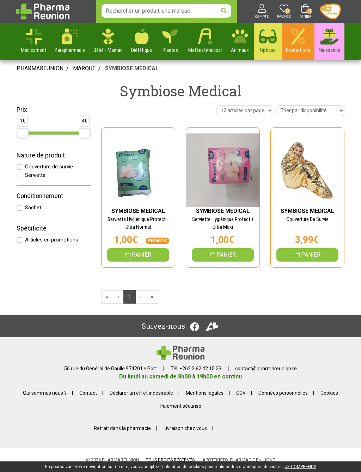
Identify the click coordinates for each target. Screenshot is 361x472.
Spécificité (32, 228)
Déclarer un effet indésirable (141, 393)
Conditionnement (40, 195)
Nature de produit (41, 155)
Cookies (329, 393)
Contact (88, 393)
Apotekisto (238, 459)
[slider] (23, 133)
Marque (84, 68)
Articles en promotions (51, 240)
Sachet (33, 207)
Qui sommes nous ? (45, 393)
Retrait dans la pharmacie (122, 428)
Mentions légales (205, 393)
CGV (241, 393)
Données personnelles (283, 393)
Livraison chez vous (185, 428)
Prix (22, 109)
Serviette (35, 175)
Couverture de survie (49, 166)
